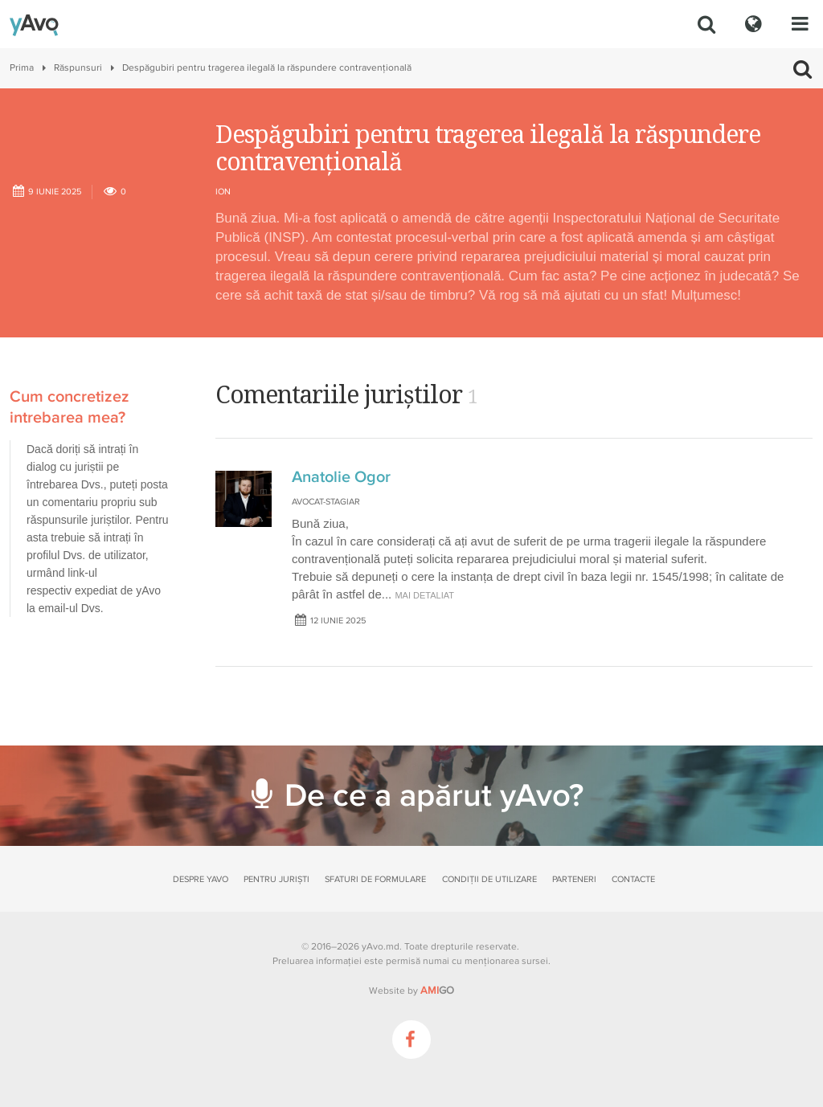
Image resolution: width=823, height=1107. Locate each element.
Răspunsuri (78, 68)
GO (437, 990)
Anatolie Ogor (341, 477)
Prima (22, 68)
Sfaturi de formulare (375, 879)
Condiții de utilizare (489, 879)
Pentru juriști (276, 879)
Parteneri (574, 879)
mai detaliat (424, 595)
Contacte (633, 879)
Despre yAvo (200, 879)
